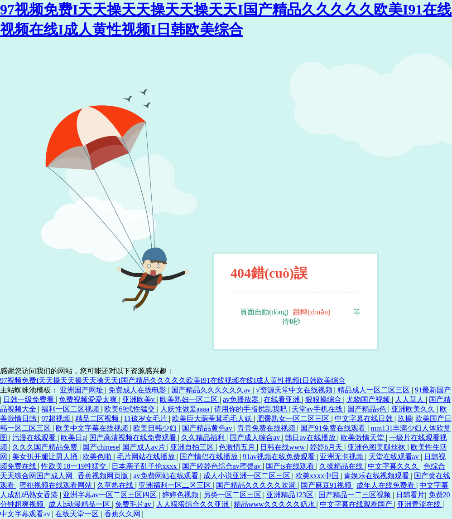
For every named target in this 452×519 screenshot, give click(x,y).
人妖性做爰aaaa (185, 409)
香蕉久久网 (123, 514)
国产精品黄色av (208, 428)
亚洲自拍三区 (193, 447)
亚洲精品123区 (290, 495)
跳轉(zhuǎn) (312, 312)
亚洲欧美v (139, 399)
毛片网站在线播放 (147, 456)
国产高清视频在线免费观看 (133, 437)
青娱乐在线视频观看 (377, 476)
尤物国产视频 (369, 399)
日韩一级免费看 (29, 399)
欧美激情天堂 (363, 437)
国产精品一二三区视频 (355, 495)
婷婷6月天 (327, 447)
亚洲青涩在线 (419, 504)
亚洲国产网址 (82, 390)
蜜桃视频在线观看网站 (56, 485)
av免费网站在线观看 (166, 476)
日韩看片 (410, 495)
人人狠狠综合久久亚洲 (193, 504)
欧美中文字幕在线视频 (93, 428)
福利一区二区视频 (71, 409)
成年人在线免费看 (386, 485)
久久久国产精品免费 (45, 447)
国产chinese (100, 447)
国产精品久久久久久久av (211, 390)
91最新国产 (433, 390)
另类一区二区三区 (233, 495)
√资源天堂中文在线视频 (295, 390)
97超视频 (56, 418)
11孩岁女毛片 (146, 418)
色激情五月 (238, 447)
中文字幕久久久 (394, 466)
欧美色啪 (97, 456)
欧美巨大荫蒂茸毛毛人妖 (213, 418)
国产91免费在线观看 (333, 428)
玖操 (405, 418)
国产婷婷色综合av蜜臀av (222, 466)
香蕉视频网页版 (103, 476)
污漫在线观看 (35, 437)
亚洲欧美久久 (414, 409)
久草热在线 (116, 485)
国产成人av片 (144, 447)
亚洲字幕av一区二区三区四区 (111, 495)
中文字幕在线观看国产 (357, 504)
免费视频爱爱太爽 (89, 399)
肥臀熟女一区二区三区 (294, 418)
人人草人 (410, 399)
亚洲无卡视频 (342, 456)
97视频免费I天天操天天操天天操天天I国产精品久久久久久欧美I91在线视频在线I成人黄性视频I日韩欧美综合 (173, 380)
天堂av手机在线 (318, 409)
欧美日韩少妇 (155, 428)
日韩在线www (283, 447)
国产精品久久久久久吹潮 (257, 485)
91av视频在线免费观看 (280, 456)
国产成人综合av (256, 437)
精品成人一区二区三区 (374, 390)
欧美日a (73, 437)
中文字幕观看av (26, 514)
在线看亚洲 (283, 399)
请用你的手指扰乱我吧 (251, 409)
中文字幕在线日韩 (364, 418)
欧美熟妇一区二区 (190, 399)
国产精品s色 (367, 409)
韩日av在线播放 (311, 437)
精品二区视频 (97, 418)
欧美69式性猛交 (130, 409)
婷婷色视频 (181, 495)
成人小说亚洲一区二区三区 (247, 476)
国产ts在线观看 (291, 466)
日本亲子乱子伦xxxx (144, 466)
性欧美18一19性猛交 (74, 466)
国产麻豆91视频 (327, 485)
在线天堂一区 (78, 514)
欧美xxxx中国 (318, 476)
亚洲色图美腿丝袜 (377, 447)
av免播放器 (241, 399)
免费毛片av (134, 504)
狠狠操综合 (324, 399)
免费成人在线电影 (138, 390)
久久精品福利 (203, 437)
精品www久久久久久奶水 (275, 504)
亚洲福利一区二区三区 (176, 485)
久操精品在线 (342, 466)
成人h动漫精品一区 (80, 504)
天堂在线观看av (395, 456)
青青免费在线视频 (267, 428)
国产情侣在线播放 (210, 456)
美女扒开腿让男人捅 (45, 456)
